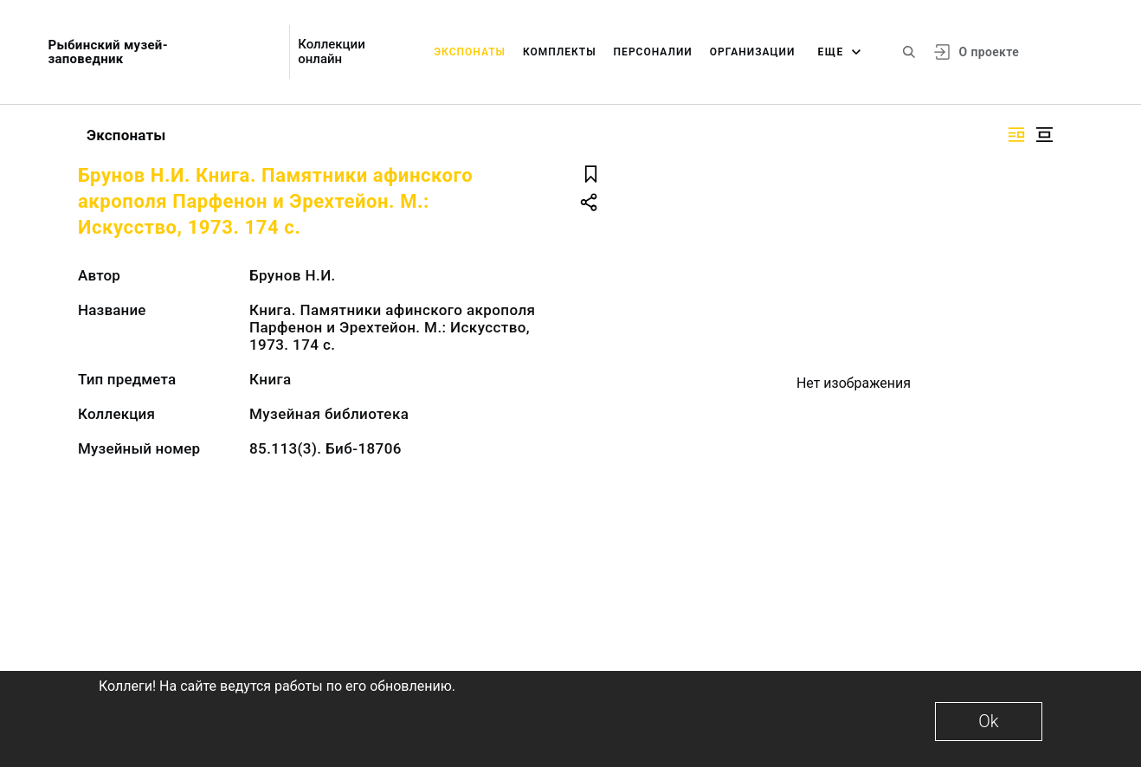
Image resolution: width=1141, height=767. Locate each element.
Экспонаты (470, 52)
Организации (753, 52)
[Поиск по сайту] (909, 52)
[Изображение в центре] (1044, 135)
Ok (988, 721)
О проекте (989, 52)
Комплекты (559, 52)
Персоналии (653, 52)
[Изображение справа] (1016, 135)
